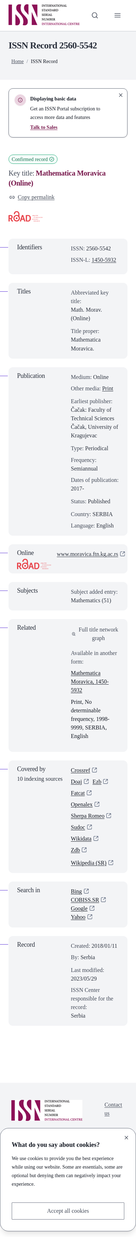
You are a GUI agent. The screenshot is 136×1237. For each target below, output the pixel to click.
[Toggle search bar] (95, 15)
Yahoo (78, 918)
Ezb (97, 782)
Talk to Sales (44, 127)
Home (17, 61)
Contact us (113, 1109)
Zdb (75, 850)
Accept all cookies (68, 1211)
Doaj (76, 782)
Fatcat (78, 793)
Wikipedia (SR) (89, 863)
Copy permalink (32, 197)
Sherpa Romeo (88, 816)
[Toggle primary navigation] (117, 15)
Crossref (80, 770)
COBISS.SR (85, 901)
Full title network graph (95, 634)
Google (79, 909)
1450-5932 (104, 260)
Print (107, 388)
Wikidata (81, 839)
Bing (76, 892)
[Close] (126, 1137)
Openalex (82, 805)
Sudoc (78, 828)
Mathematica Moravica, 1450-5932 (90, 681)
